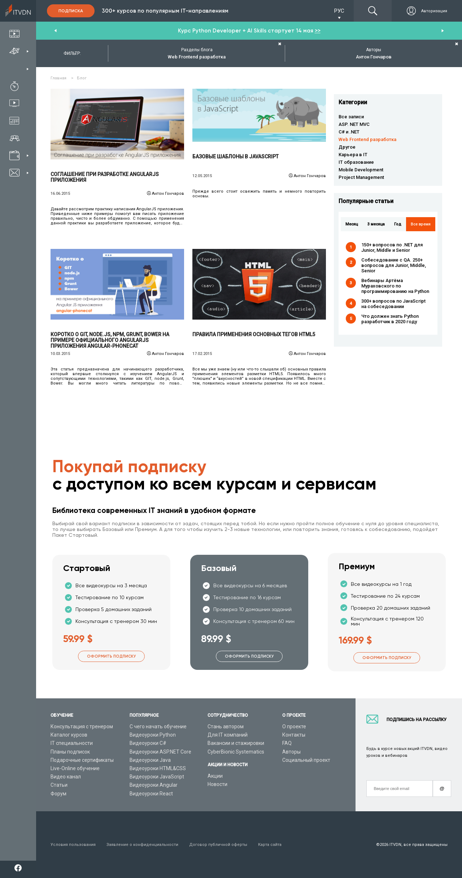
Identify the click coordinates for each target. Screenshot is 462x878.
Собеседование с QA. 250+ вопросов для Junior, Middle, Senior (393, 265)
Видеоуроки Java (150, 760)
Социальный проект (306, 760)
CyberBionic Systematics (236, 752)
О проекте (294, 726)
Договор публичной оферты (218, 844)
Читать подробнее (117, 124)
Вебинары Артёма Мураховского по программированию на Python (395, 286)
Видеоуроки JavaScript (157, 777)
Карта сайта (270, 844)
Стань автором (226, 726)
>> (318, 30)
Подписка (70, 10)
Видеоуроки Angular (154, 785)
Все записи (351, 116)
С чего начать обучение (158, 726)
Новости (217, 784)
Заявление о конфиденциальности (142, 844)
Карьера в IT (353, 154)
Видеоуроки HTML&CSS (158, 768)
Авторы (291, 752)
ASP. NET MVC (354, 124)
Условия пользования (73, 844)
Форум (58, 793)
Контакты (293, 735)
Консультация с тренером (82, 726)
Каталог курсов (69, 735)
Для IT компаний (228, 735)
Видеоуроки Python (153, 735)
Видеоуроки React (151, 793)
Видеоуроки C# (148, 743)
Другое (347, 147)
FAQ (287, 743)
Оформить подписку (111, 656)
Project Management (361, 177)
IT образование (356, 162)
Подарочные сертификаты (82, 760)
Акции (215, 776)
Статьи (59, 785)
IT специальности (72, 743)
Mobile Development (361, 169)
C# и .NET (349, 132)
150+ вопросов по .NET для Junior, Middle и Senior (392, 247)
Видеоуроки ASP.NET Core (160, 752)
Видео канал (66, 777)
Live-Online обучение (75, 768)
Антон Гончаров (168, 193)
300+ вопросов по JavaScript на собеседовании (393, 303)
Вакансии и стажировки (236, 743)
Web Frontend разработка (367, 139)
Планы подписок (70, 752)
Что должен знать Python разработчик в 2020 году (390, 318)
